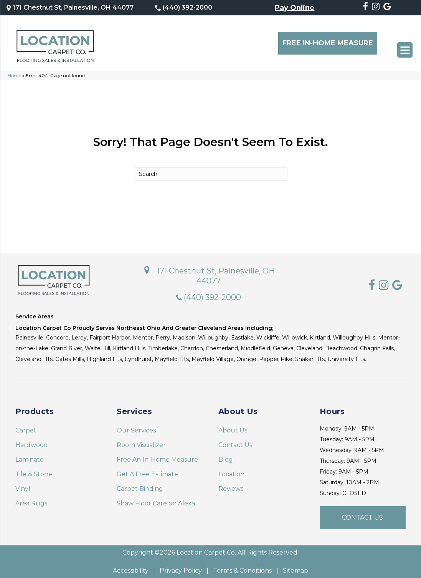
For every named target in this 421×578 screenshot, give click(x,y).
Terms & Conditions (242, 567)
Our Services (136, 426)
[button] (363, 513)
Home (14, 72)
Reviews (230, 485)
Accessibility (131, 567)
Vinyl (22, 485)
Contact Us (235, 441)
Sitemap (295, 567)
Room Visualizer (141, 441)
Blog (225, 455)
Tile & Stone (33, 470)
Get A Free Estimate (147, 470)
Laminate (29, 455)
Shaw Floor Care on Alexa (156, 499)
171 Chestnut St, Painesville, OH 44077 (74, 7)
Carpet (25, 426)
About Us (232, 426)
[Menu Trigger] (405, 50)
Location (231, 470)
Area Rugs (31, 499)
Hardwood (31, 441)
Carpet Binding (140, 485)
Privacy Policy (181, 567)
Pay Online (294, 7)
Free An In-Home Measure (157, 455)
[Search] (210, 170)
